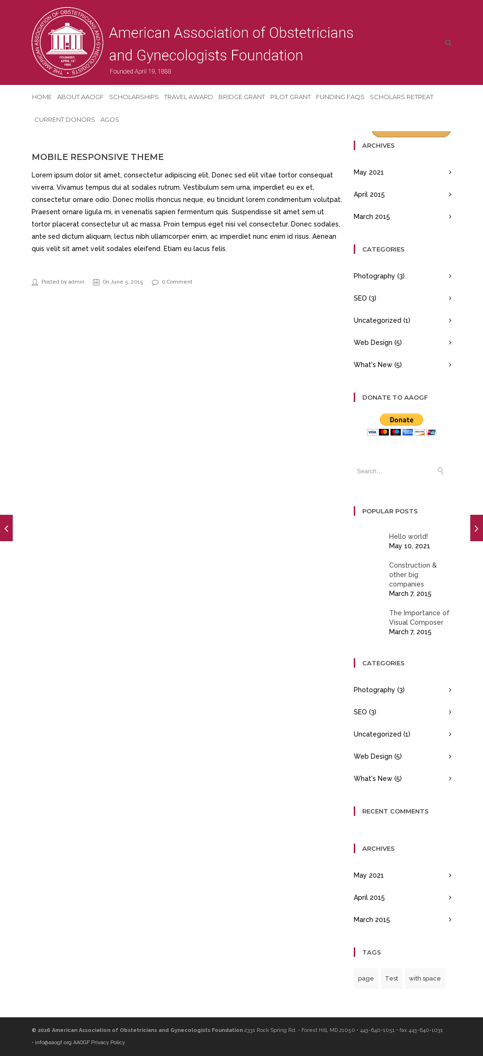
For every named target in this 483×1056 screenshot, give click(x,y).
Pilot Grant (290, 97)
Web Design (373, 342)
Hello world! (408, 536)
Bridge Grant (241, 97)
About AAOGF (80, 97)
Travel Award (188, 97)
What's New (373, 365)
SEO (360, 298)
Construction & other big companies (413, 575)
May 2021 (369, 172)
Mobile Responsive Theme (98, 157)
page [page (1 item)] (366, 978)
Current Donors (64, 119)
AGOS (109, 119)
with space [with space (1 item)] (425, 978)
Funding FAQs (340, 97)
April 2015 (369, 194)
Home (42, 97)
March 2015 (372, 216)
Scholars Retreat (401, 97)
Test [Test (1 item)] (391, 978)
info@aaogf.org (53, 1042)
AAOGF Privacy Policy (99, 1042)
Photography (374, 276)
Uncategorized (377, 320)
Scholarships (134, 97)
